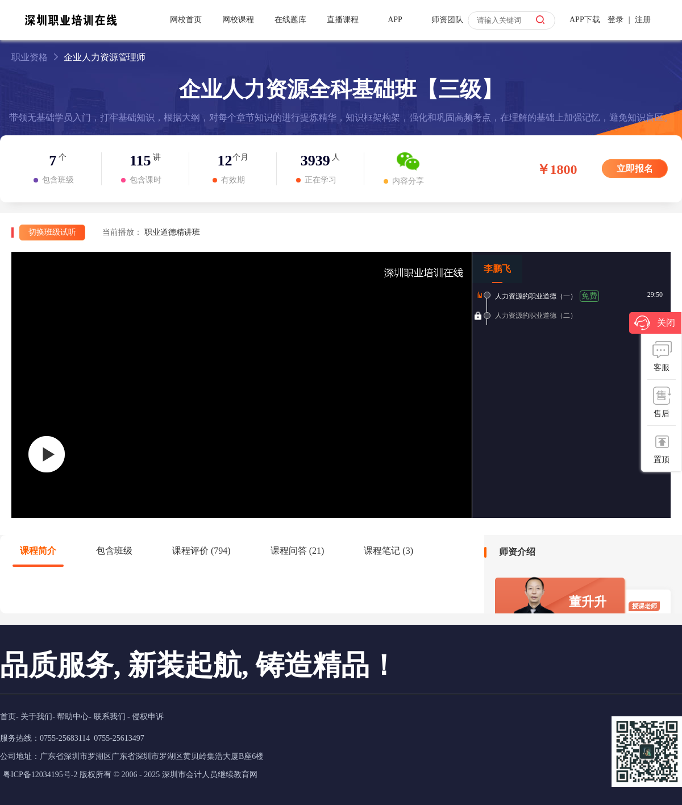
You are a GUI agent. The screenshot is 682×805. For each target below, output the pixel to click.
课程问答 (298, 550)
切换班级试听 (52, 232)
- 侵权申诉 (145, 716)
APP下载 (584, 19)
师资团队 (447, 19)
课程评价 (201, 550)
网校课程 (238, 19)
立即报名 (635, 168)
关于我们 (36, 716)
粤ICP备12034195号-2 (40, 774)
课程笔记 (388, 550)
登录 (615, 19)
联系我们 (110, 716)
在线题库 (290, 19)
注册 (643, 19)
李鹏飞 (497, 268)
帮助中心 (73, 716)
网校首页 (186, 19)
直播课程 (343, 19)
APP (395, 19)
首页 (8, 716)
